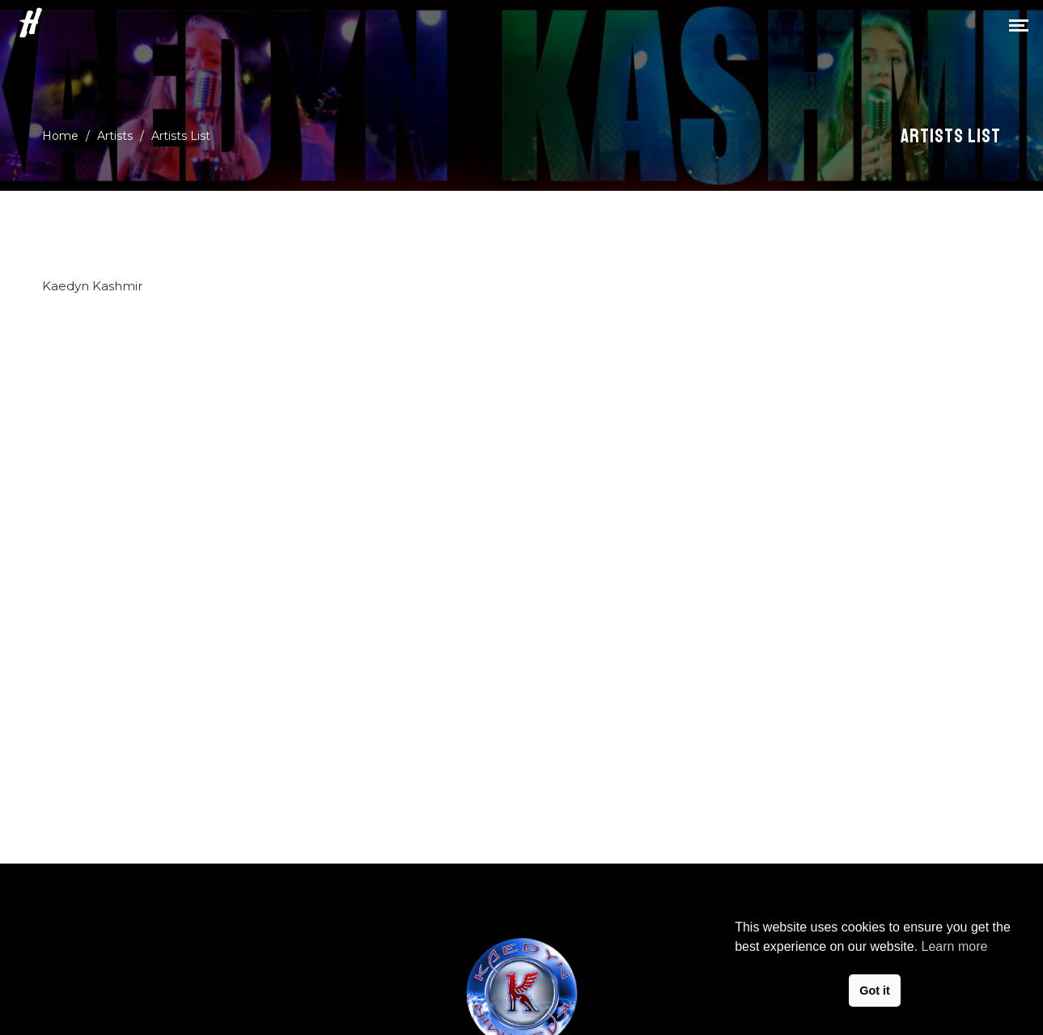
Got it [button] (874, 990)
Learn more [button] (955, 946)
